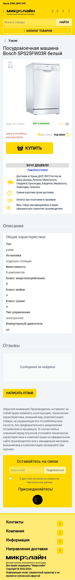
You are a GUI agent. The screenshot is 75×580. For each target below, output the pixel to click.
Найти (64, 22)
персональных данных (39, 482)
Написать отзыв (19, 393)
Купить (33, 148)
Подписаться (55, 470)
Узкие (10, 41)
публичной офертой (28, 576)
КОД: (9, 124)
